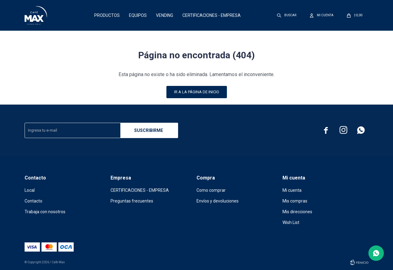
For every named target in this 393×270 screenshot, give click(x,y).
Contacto (33, 201)
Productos (107, 15)
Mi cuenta (292, 190)
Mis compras (294, 201)
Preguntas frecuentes (132, 201)
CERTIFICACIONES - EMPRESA (211, 15)
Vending (164, 15)
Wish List (290, 222)
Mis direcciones (297, 211)
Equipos (138, 15)
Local (30, 190)
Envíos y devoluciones (217, 201)
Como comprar (211, 190)
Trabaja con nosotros (45, 211)
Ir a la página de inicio (196, 92)
